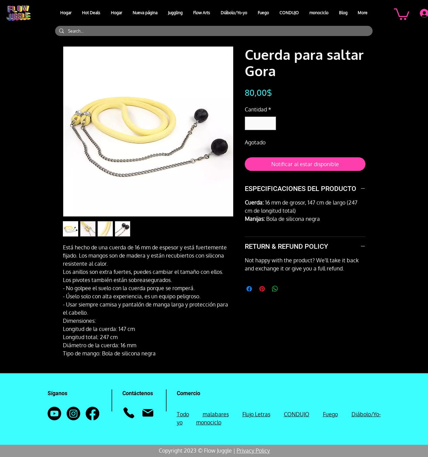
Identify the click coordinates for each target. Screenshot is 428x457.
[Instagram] (73, 413)
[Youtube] (54, 413)
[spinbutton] (260, 123)
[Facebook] (92, 413)
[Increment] (270, 123)
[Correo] (148, 413)
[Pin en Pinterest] (262, 289)
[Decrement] (250, 123)
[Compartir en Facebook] (249, 289)
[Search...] (213, 31)
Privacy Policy (253, 450)
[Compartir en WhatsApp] (275, 289)
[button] (175, 13)
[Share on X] (288, 289)
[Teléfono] (129, 413)
